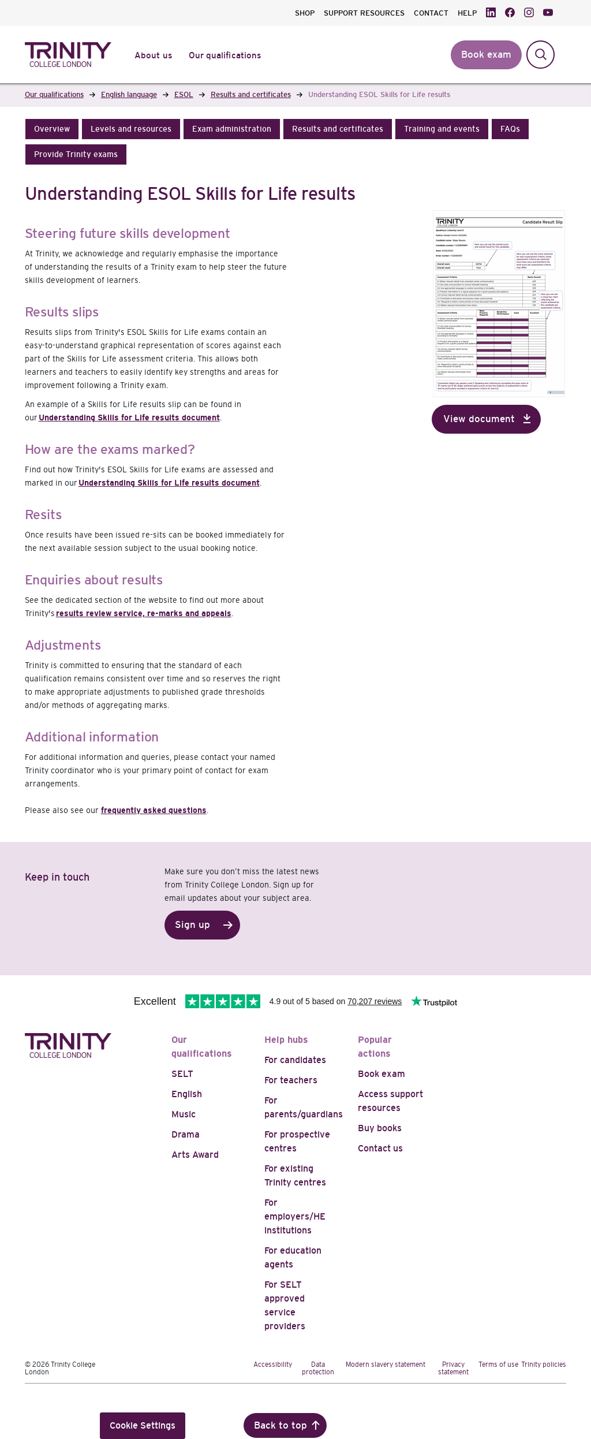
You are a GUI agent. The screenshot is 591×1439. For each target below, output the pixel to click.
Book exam (381, 1074)
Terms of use (498, 1364)
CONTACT (431, 13)
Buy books (380, 1128)
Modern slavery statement (385, 1364)
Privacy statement (453, 1368)
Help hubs (286, 1040)
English (186, 1094)
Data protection (318, 1368)
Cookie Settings (142, 1425)
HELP (467, 13)
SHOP (305, 13)
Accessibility (272, 1364)
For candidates (295, 1060)
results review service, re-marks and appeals (143, 613)
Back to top (280, 1425)
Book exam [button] (486, 54)
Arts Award (195, 1155)
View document (479, 418)
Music (183, 1114)
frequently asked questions (154, 810)
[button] (52, 129)
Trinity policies (543, 1364)
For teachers (290, 1080)
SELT (182, 1074)
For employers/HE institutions (295, 1216)
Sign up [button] (192, 924)
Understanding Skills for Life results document (129, 417)
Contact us (380, 1148)
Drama (185, 1134)
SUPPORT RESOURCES (364, 13)
